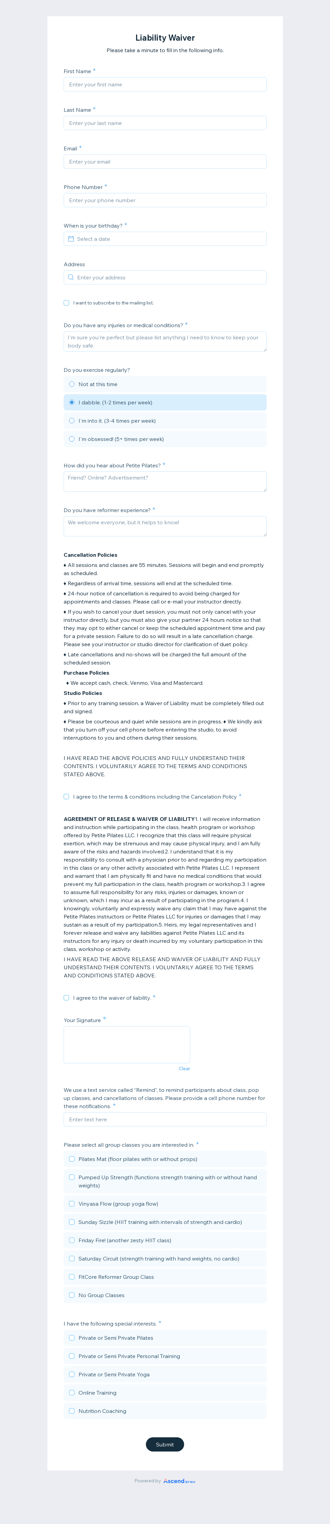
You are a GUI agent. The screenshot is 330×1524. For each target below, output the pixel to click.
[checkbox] (66, 303)
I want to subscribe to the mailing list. (113, 303)
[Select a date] (169, 239)
